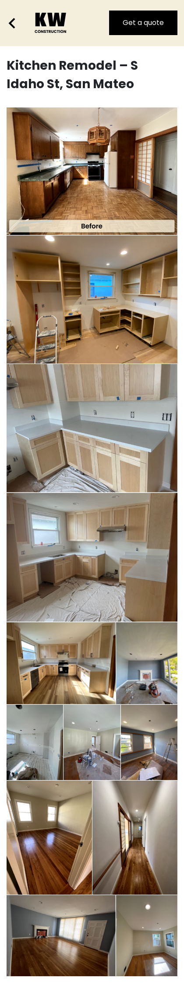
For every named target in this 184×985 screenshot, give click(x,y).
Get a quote (143, 23)
